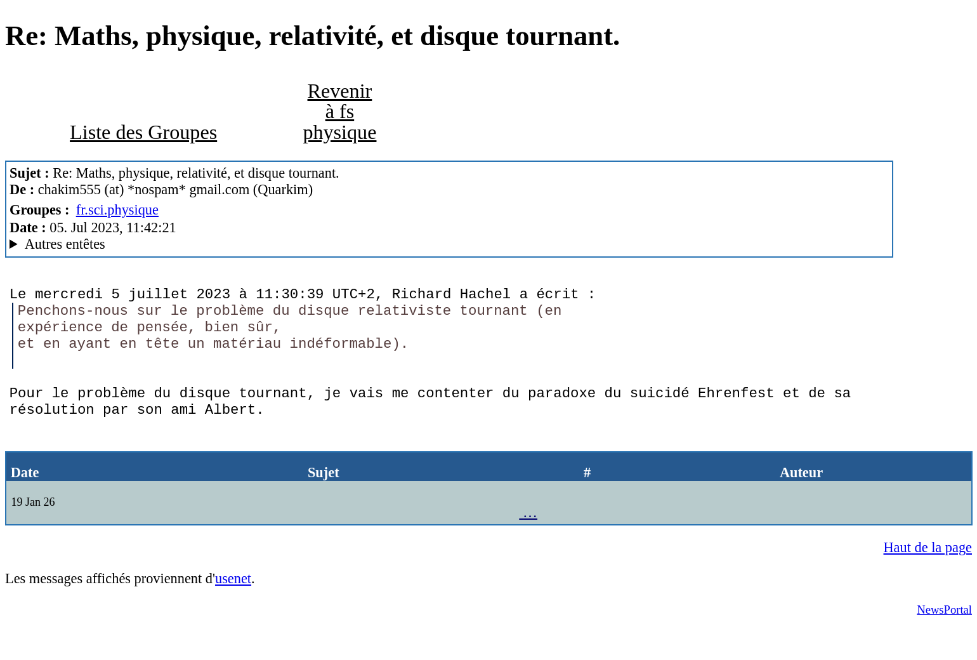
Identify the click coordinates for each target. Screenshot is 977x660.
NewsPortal (944, 641)
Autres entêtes (65, 244)
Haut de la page (928, 579)
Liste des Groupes (143, 132)
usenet (233, 610)
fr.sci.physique (117, 210)
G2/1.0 (449, 244)
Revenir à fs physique (339, 111)
